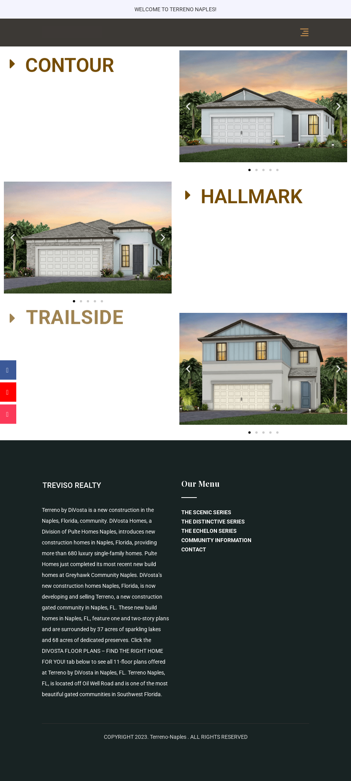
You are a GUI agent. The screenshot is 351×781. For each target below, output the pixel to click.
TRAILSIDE (74, 309)
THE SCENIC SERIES (206, 512)
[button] (88, 63)
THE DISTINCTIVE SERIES (213, 521)
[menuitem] (245, 521)
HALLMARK (252, 195)
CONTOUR (69, 64)
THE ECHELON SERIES (209, 531)
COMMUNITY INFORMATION (216, 540)
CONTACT (193, 549)
